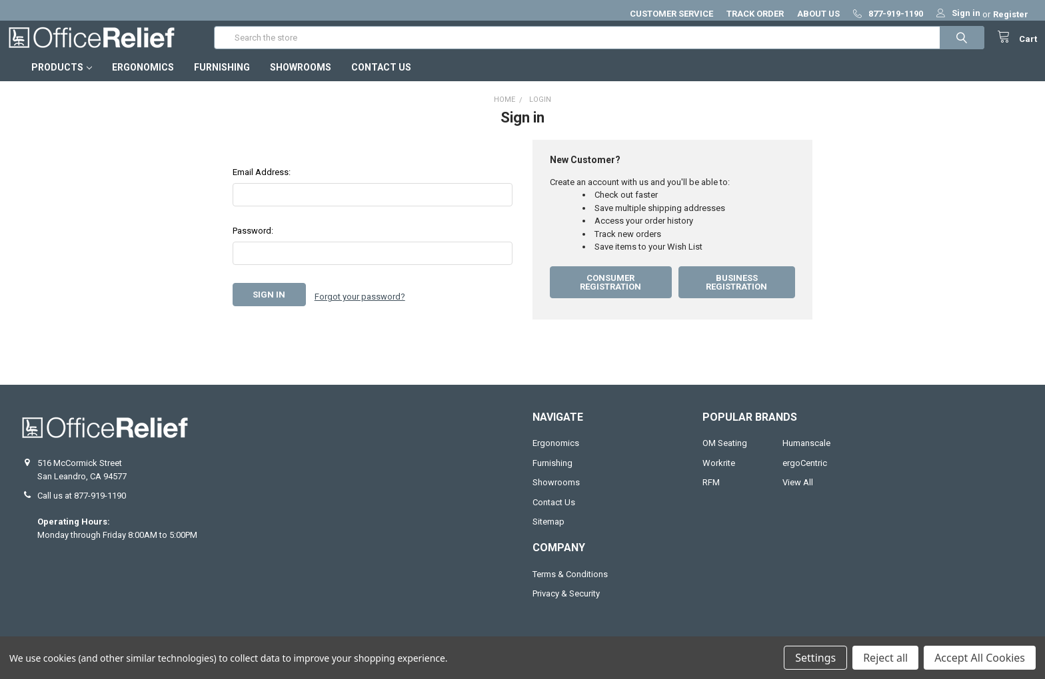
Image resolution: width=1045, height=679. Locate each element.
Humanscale (806, 456)
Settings (815, 657)
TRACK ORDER (755, 14)
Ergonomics (143, 80)
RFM (711, 496)
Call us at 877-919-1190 (81, 509)
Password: (253, 244)
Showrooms (300, 80)
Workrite (718, 476)
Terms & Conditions (570, 587)
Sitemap (548, 535)
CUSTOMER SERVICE (671, 14)
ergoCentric (804, 476)
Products (61, 80)
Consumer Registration (610, 295)
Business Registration (736, 295)
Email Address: (262, 185)
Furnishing (222, 80)
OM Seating (724, 456)
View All (797, 496)
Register (1010, 14)
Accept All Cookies (979, 657)
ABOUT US (818, 14)
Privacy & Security (566, 607)
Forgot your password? (360, 308)
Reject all (885, 657)
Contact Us (381, 80)
